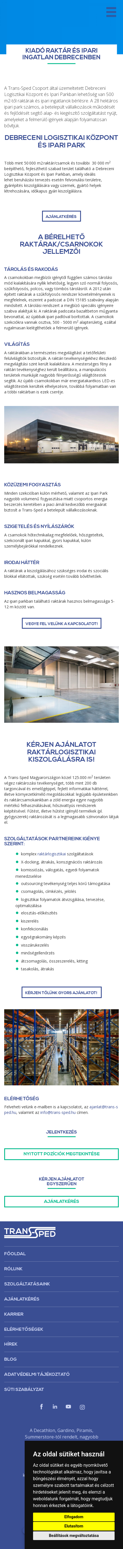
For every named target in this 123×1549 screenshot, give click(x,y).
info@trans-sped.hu (58, 1112)
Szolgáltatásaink (27, 1284)
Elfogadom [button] (73, 1517)
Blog (10, 1359)
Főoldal (15, 1254)
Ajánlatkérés (61, 1201)
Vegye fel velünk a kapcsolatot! (61, 623)
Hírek (10, 1344)
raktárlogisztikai (52, 853)
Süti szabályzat (24, 1389)
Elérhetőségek (23, 1329)
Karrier (14, 1314)
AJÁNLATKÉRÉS (61, 216)
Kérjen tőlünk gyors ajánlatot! (61, 993)
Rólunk (13, 1269)
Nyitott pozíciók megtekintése (62, 1154)
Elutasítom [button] (73, 1526)
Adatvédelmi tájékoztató (37, 1374)
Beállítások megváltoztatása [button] (74, 1535)
